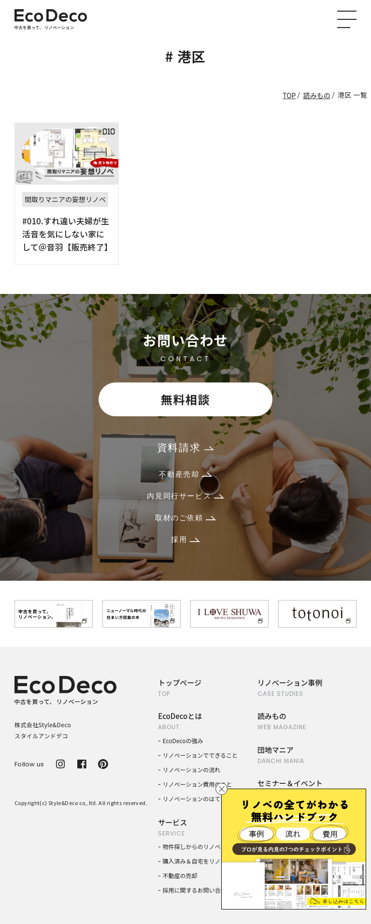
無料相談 (185, 399)
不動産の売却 (180, 875)
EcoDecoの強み (183, 740)
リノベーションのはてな (195, 798)
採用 (185, 539)
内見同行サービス (185, 496)
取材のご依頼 (185, 517)
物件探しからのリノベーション (203, 846)
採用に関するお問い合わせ (197, 890)
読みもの (316, 95)
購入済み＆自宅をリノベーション (206, 861)
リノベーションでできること (200, 755)
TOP (289, 95)
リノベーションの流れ (192, 769)
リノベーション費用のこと (197, 784)
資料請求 (185, 447)
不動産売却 (185, 474)
